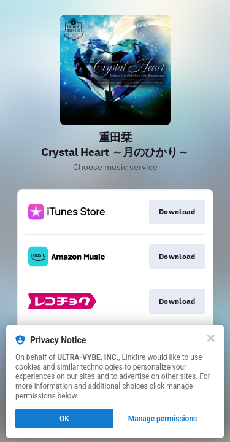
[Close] (211, 338)
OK (64, 418)
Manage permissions (162, 418)
